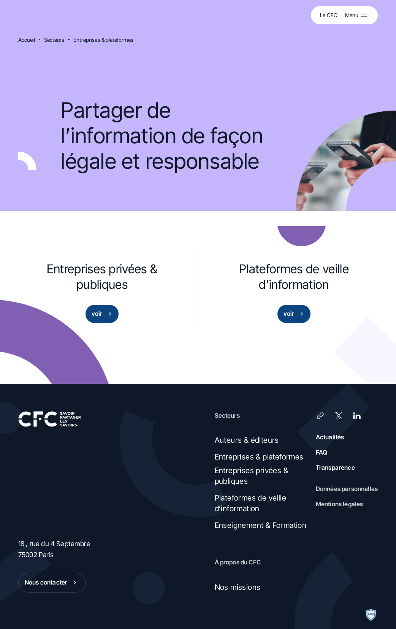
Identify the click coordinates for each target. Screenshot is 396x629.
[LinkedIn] (356, 415)
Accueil (26, 39)
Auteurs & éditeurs (247, 440)
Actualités (330, 437)
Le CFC (328, 15)
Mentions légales (339, 504)
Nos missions (238, 587)
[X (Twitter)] (338, 415)
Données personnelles (347, 489)
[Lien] (320, 415)
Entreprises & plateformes (103, 39)
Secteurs (54, 39)
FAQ (321, 452)
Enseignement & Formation (261, 525)
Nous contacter (52, 582)
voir (103, 313)
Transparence (335, 467)
